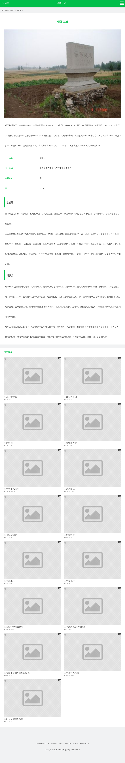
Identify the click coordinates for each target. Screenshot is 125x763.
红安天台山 (70, 397)
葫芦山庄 (69, 489)
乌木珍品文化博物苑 (74, 627)
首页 (3, 10)
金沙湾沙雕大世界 (13, 627)
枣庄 (12, 10)
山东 (7, 10)
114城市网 (61, 750)
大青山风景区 (11, 489)
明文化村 (69, 581)
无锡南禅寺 (70, 443)
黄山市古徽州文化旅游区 (17, 673)
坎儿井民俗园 (71, 673)
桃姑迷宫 (69, 535)
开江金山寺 (10, 535)
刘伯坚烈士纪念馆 (13, 719)
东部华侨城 (10, 397)
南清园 (8, 443)
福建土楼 (9, 581)
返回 (5, 3)
